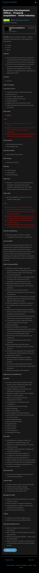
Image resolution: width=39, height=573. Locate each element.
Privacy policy (11, 565)
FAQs (21, 567)
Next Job (31, 560)
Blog (34, 565)
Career (30, 565)
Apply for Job (10, 550)
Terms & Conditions (21, 565)
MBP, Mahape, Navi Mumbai (21, 20)
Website (32, 28)
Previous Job (8, 560)
